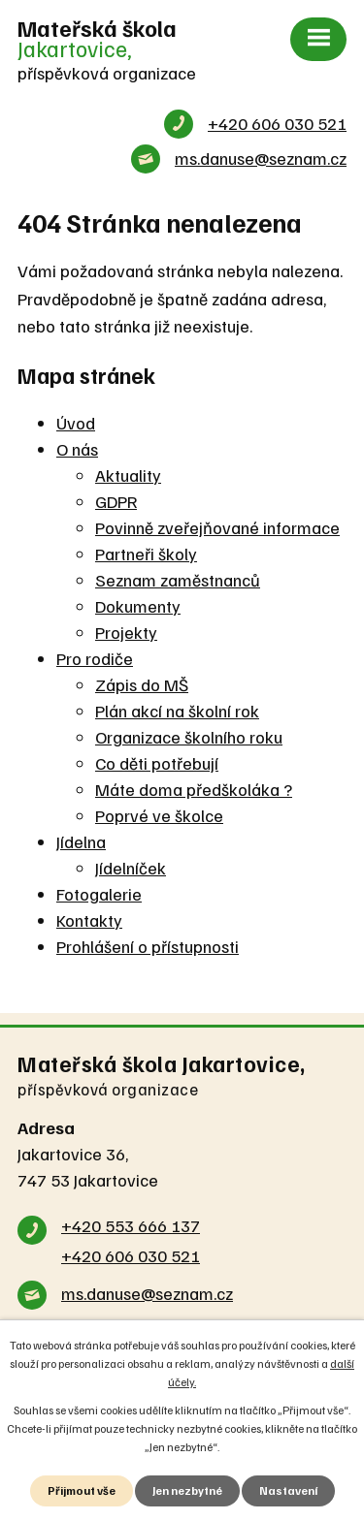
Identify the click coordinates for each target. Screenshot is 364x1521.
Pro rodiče (94, 658)
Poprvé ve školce (159, 815)
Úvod (75, 422)
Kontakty (89, 920)
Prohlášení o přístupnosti (147, 946)
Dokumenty (138, 606)
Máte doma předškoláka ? (193, 789)
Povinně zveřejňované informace (217, 527)
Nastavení (288, 1490)
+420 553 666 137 (130, 1225)
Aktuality (128, 475)
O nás (77, 448)
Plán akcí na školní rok (177, 710)
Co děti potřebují (156, 763)
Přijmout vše (82, 1490)
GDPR (116, 501)
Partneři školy (146, 553)
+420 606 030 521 (277, 123)
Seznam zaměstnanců (177, 579)
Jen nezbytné (187, 1490)
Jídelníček (130, 867)
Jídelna (81, 841)
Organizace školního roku (188, 736)
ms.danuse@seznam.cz (261, 158)
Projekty (126, 632)
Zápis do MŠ (141, 684)
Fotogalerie (99, 893)
